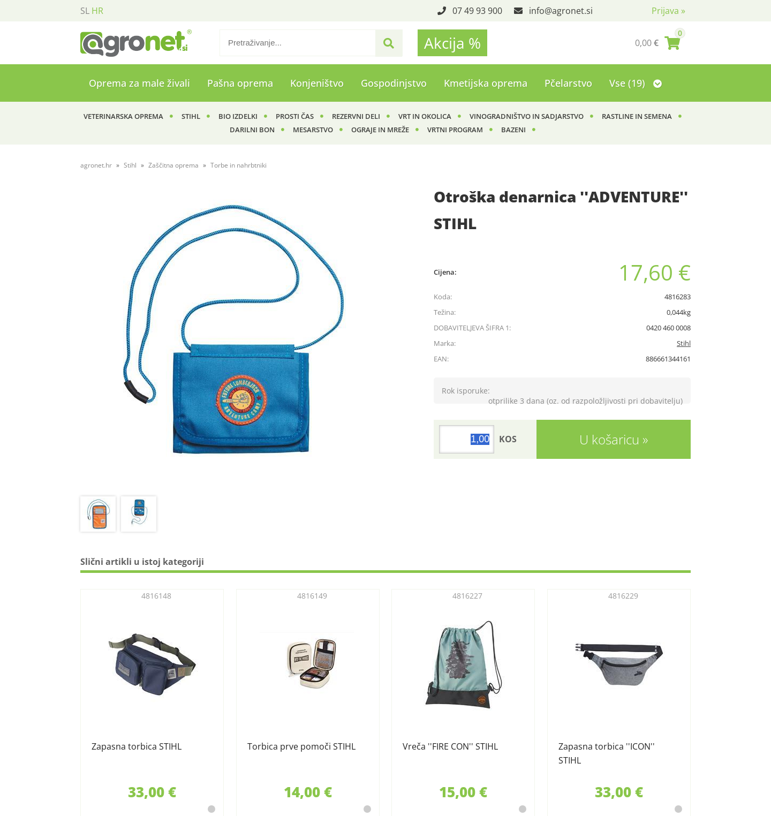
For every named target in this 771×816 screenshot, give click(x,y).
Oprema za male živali (139, 83)
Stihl (191, 116)
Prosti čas (295, 116)
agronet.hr (96, 165)
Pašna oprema (240, 83)
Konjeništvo (317, 83)
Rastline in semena (637, 116)
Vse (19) (635, 83)
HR (97, 11)
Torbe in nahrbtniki (238, 165)
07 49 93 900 (477, 11)
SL (84, 11)
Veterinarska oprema (123, 116)
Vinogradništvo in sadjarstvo (527, 116)
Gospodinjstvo (394, 83)
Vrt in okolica (424, 116)
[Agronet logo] (136, 43)
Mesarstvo (313, 129)
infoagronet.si (561, 11)
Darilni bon (252, 129)
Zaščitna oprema (173, 165)
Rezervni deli (356, 116)
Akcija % (452, 43)
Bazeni (513, 129)
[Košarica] (657, 43)
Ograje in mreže (380, 129)
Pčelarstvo (568, 83)
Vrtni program (455, 129)
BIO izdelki (238, 116)
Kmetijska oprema (485, 83)
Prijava (668, 11)
